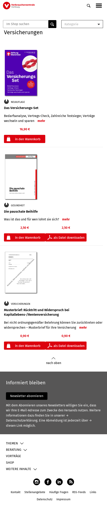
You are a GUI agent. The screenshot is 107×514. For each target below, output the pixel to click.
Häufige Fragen (58, 492)
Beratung (13, 450)
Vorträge (13, 456)
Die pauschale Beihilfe (21, 211)
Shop (10, 462)
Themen (12, 443)
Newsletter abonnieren (26, 396)
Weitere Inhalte (18, 469)
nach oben (53, 361)
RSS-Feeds (79, 492)
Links (93, 492)
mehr (41, 121)
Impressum (63, 499)
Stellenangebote (34, 492)
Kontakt (15, 492)
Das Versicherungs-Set (21, 108)
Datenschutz (44, 499)
